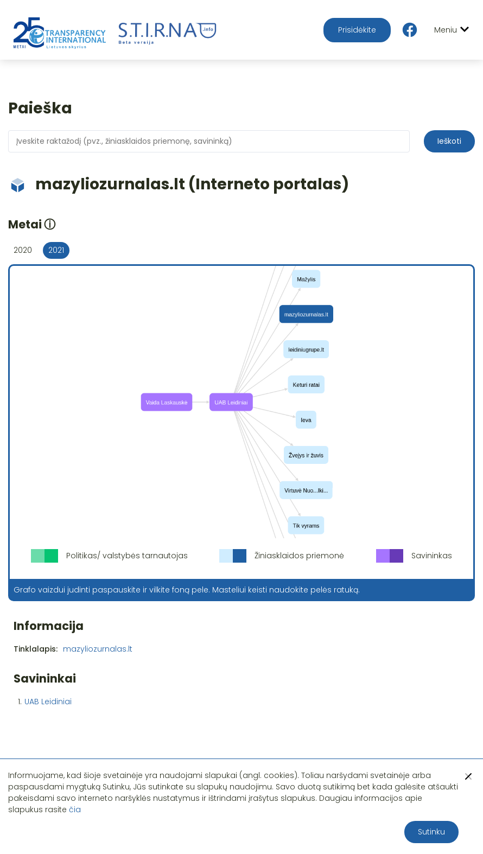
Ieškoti (449, 141)
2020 (23, 250)
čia (75, 809)
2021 (56, 250)
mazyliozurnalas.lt (97, 648)
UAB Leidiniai (48, 701)
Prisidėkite (357, 29)
